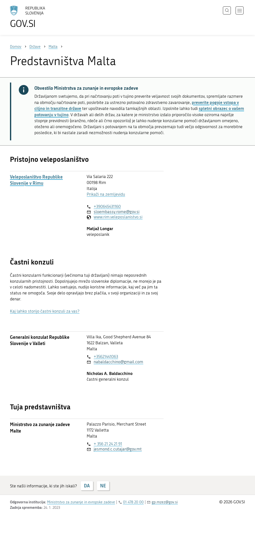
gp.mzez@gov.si (165, 502)
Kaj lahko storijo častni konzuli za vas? (44, 311)
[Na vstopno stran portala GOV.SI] (41, 17)
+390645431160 (107, 206)
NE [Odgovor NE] (103, 485)
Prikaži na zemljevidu (106, 194)
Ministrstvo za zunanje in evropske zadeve (81, 502)
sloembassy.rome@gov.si (116, 211)
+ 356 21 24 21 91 (108, 443)
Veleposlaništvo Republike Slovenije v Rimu (36, 180)
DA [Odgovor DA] (87, 485)
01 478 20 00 (133, 502)
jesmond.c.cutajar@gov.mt (118, 448)
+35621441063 (106, 356)
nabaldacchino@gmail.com (118, 361)
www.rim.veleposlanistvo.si (118, 216)
